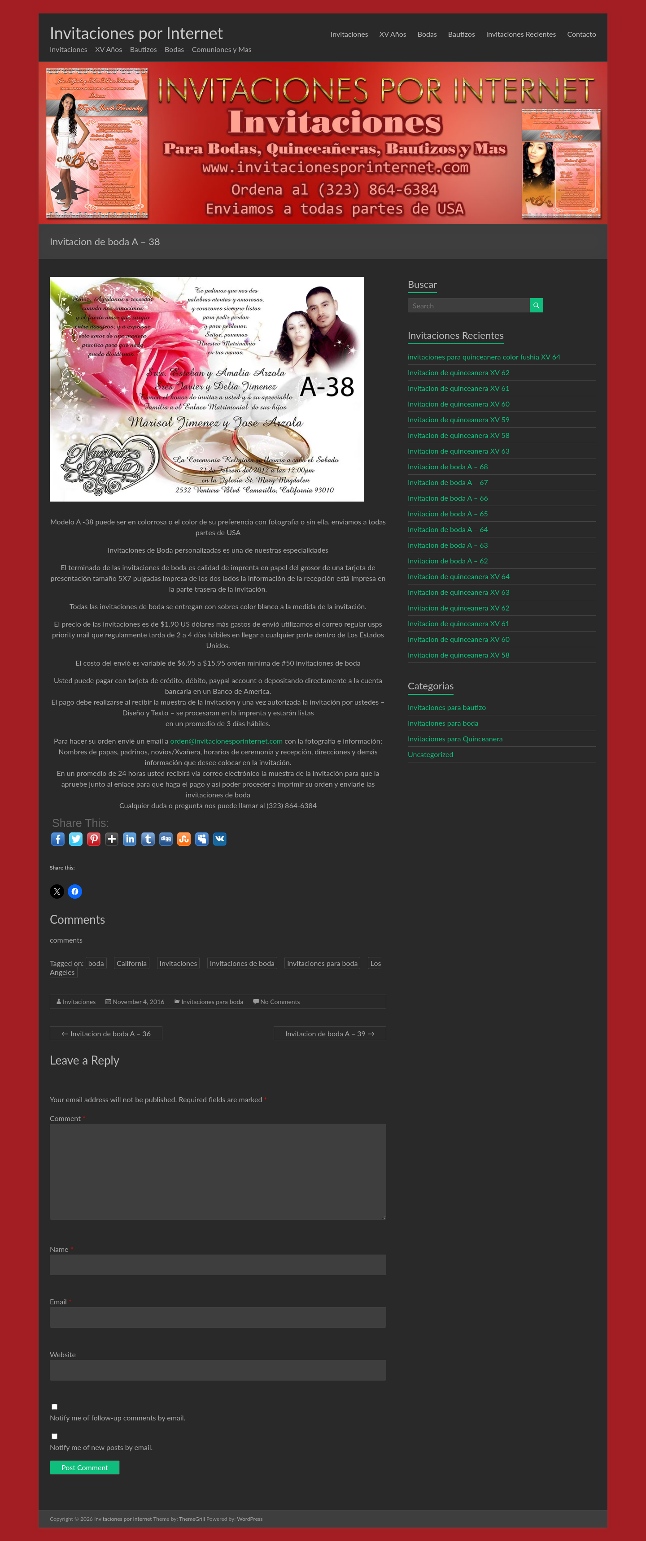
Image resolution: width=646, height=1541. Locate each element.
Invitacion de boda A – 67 (448, 482)
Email (61, 1301)
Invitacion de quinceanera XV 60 (459, 403)
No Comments (280, 1001)
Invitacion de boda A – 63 (448, 545)
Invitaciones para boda (212, 1001)
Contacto (581, 34)
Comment (68, 1118)
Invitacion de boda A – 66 (448, 497)
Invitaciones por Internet (136, 33)
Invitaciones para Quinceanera (455, 738)
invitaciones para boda (322, 963)
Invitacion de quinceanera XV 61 (459, 388)
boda (96, 963)
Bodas (427, 34)
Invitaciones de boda (242, 963)
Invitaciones (349, 34)
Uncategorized (431, 754)
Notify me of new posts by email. (101, 1447)
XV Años (393, 34)
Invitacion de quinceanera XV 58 (459, 435)
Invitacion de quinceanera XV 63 (459, 450)
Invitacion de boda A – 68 (448, 466)
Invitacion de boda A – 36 (106, 1033)
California (132, 963)
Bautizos (461, 34)
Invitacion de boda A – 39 (330, 1033)
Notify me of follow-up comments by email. (117, 1417)
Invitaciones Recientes (521, 34)
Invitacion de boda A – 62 (448, 560)
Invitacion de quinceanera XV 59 (459, 419)
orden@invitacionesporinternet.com (226, 740)
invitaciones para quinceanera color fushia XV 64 (484, 356)
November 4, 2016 (138, 1001)
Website (63, 1354)
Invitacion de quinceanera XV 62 (459, 372)
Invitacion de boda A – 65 (448, 513)
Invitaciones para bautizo (447, 707)
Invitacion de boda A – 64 (448, 529)
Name (61, 1249)
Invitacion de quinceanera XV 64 (459, 576)
